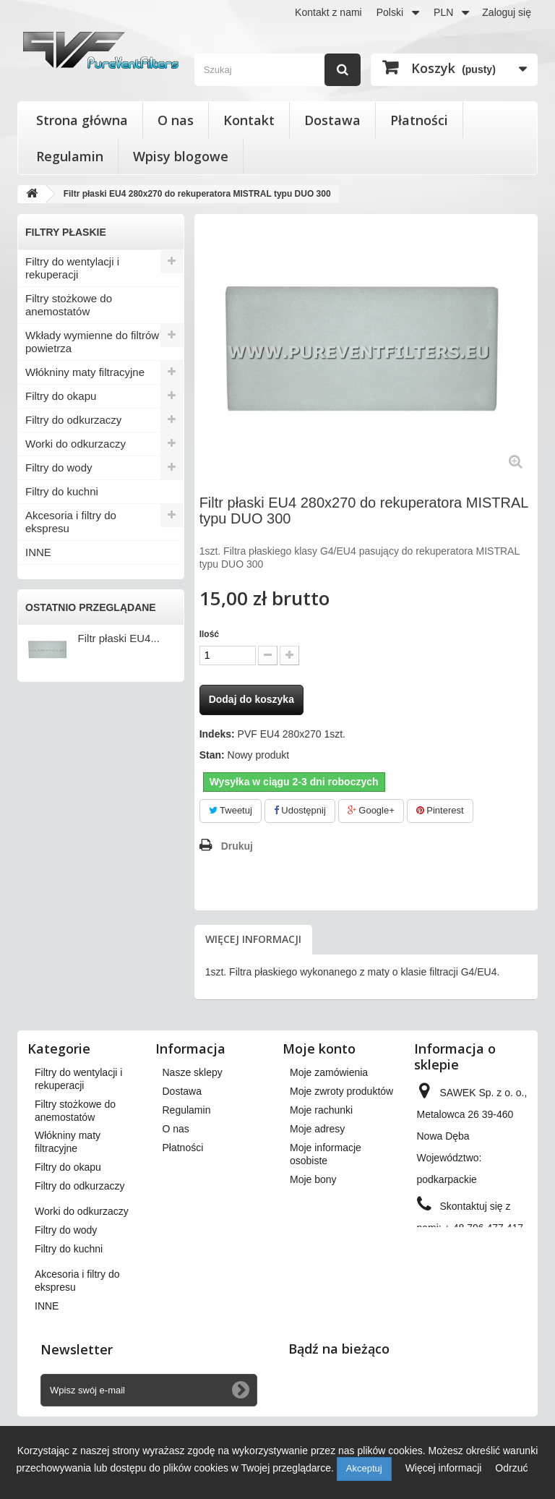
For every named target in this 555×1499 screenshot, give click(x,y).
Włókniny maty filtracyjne (85, 372)
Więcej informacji (253, 939)
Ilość (209, 634)
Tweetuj (230, 810)
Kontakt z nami (328, 12)
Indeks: (217, 734)
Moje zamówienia (329, 1072)
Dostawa (332, 120)
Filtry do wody (58, 467)
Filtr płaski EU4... (119, 638)
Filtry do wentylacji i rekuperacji (72, 268)
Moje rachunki (321, 1110)
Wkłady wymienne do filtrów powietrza (92, 341)
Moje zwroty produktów (341, 1091)
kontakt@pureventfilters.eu (477, 1276)
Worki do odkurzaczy (75, 443)
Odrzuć (511, 1468)
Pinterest (440, 810)
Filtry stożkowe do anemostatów (68, 304)
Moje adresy (317, 1129)
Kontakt (249, 120)
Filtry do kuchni (61, 491)
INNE (38, 552)
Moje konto (319, 1048)
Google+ (371, 810)
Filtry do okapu (60, 396)
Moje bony (313, 1179)
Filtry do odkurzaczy (73, 420)
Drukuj (237, 846)
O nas (176, 120)
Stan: (212, 755)
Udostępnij (300, 810)
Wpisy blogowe (180, 156)
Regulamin (69, 156)
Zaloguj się (506, 12)
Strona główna (82, 120)
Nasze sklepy (193, 1072)
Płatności (419, 120)
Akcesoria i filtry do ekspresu (70, 521)
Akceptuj (364, 1468)
